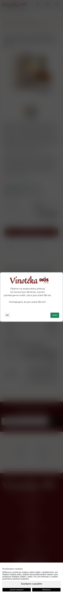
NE (7, 315)
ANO (54, 315)
